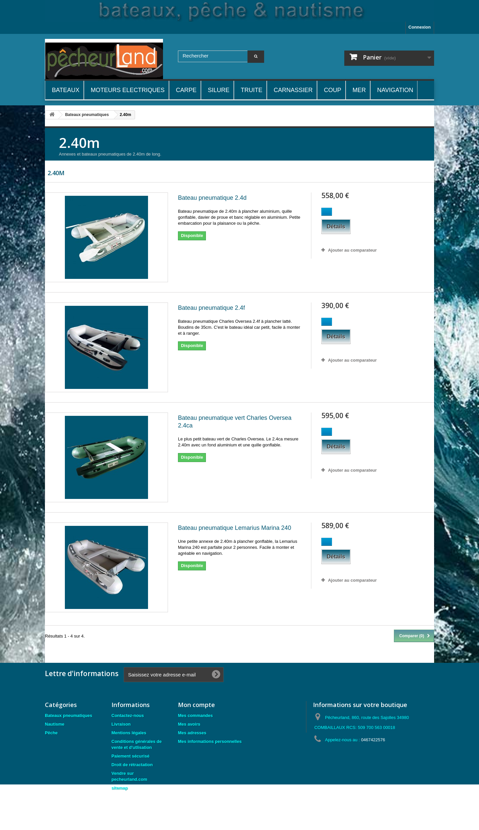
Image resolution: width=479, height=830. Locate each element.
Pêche (51, 732)
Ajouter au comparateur (352, 250)
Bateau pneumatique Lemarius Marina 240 (234, 528)
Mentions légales (128, 732)
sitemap (119, 787)
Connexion (419, 27)
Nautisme (55, 724)
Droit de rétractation (132, 764)
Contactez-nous (127, 715)
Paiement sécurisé (130, 756)
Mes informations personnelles (209, 741)
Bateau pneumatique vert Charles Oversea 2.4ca (234, 422)
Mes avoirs (189, 724)
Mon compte (196, 705)
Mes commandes (195, 715)
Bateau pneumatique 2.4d (212, 197)
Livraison (121, 724)
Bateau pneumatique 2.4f (211, 307)
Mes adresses (192, 732)
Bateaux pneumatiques (68, 715)
